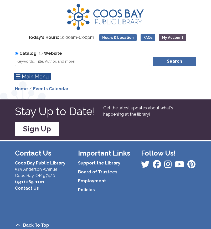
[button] (61, 38)
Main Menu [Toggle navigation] (32, 76)
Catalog (28, 53)
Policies (86, 189)
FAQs (147, 37)
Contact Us (27, 188)
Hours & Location (118, 37)
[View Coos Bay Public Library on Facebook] (146, 165)
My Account (172, 37)
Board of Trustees (97, 171)
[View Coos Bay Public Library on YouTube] (191, 165)
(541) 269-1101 (29, 181)
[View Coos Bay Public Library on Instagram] (157, 165)
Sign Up (37, 129)
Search (174, 61)
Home (21, 88)
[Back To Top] (105, 225)
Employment (92, 180)
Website (53, 53)
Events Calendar (51, 88)
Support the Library (99, 163)
